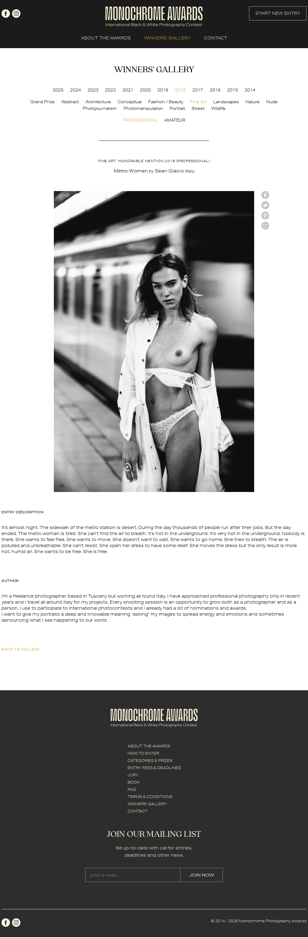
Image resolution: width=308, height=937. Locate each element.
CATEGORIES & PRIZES (150, 760)
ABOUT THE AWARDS (106, 38)
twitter (265, 205)
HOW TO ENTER (143, 753)
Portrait (177, 108)
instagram (16, 13)
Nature (252, 101)
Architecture (98, 101)
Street (198, 108)
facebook (6, 13)
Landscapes (226, 101)
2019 (162, 90)
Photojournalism (100, 108)
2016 (215, 90)
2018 (180, 90)
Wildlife (218, 108)
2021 (127, 90)
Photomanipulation (143, 108)
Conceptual (130, 101)
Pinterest (265, 215)
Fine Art (198, 101)
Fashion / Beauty (165, 101)
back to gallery (21, 649)
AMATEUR (174, 120)
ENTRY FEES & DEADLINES (154, 767)
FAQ (132, 789)
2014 (250, 90)
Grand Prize (42, 101)
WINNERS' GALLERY (167, 38)
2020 (145, 90)
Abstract (70, 101)
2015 (232, 90)
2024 (75, 90)
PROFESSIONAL (140, 120)
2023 (93, 90)
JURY (133, 775)
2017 (197, 90)
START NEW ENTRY (277, 13)
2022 (110, 90)
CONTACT (215, 38)
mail (265, 226)
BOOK (134, 782)
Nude (272, 101)
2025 (58, 90)
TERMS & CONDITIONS (150, 796)
